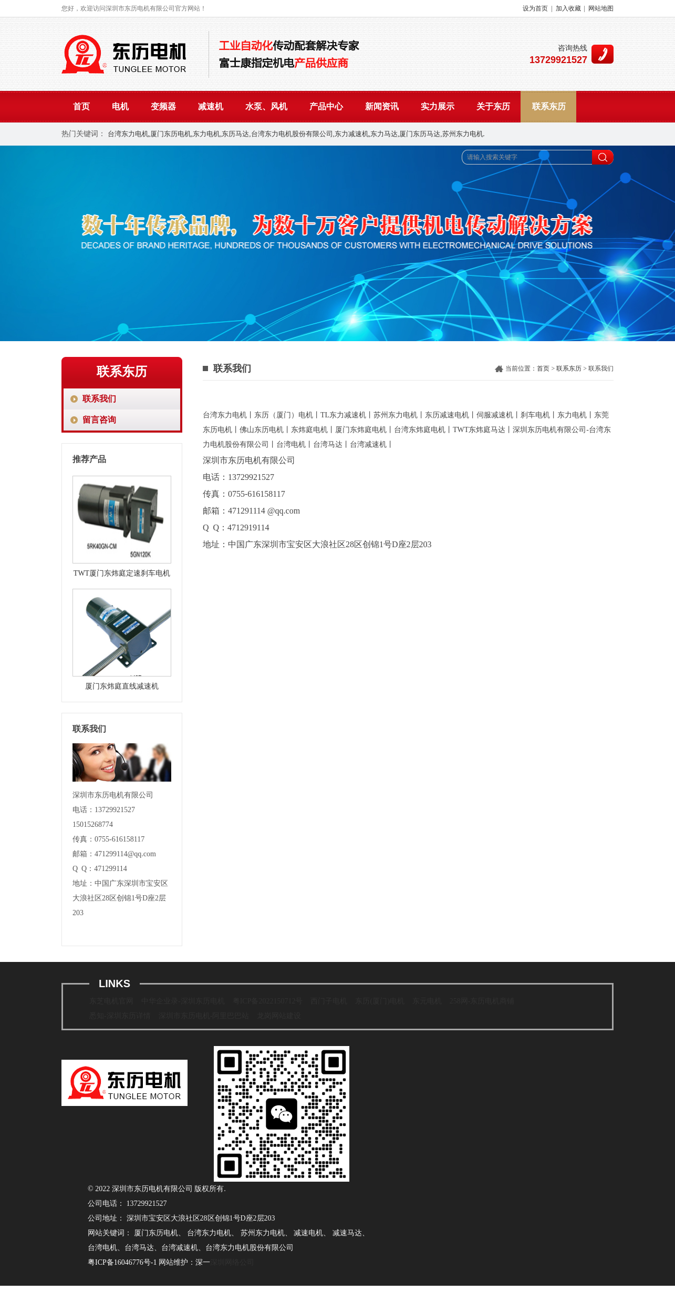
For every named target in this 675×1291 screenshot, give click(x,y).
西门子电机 (328, 1001)
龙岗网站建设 (279, 1016)
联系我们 (99, 398)
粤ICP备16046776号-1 (122, 1262)
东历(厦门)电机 (379, 1001)
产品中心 (326, 106)
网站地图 (601, 8)
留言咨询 (99, 419)
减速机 (210, 106)
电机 (120, 106)
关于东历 (493, 106)
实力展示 (437, 106)
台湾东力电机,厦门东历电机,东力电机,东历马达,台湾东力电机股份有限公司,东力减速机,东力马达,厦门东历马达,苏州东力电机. (296, 134)
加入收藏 (568, 8)
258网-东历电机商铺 (482, 1001)
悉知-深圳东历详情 (120, 1016)
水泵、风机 (266, 106)
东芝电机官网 (111, 1001)
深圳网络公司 (232, 1262)
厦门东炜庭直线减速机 (122, 686)
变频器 (163, 106)
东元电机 (427, 1001)
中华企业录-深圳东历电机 (183, 1001)
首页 (81, 106)
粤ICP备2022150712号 (268, 1001)
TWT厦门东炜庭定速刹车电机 (122, 573)
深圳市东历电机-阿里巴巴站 (204, 1016)
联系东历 (549, 106)
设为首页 (535, 8)
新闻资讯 (382, 106)
